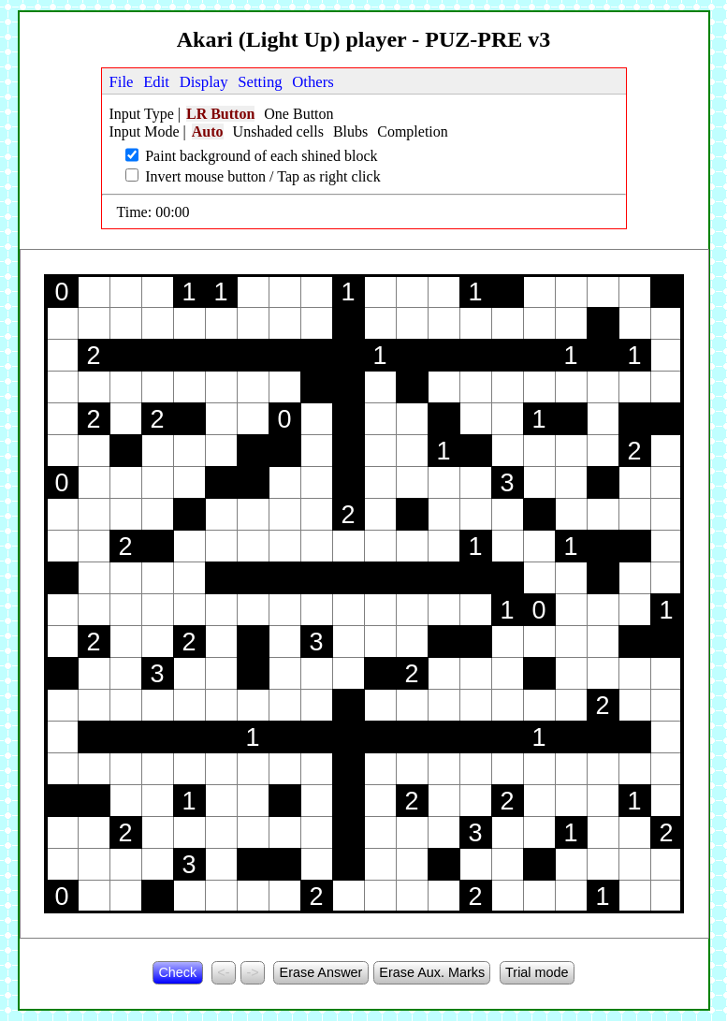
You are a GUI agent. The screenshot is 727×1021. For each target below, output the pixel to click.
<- (223, 972)
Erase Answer (321, 972)
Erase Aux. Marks (432, 972)
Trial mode (536, 972)
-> (252, 972)
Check (177, 972)
